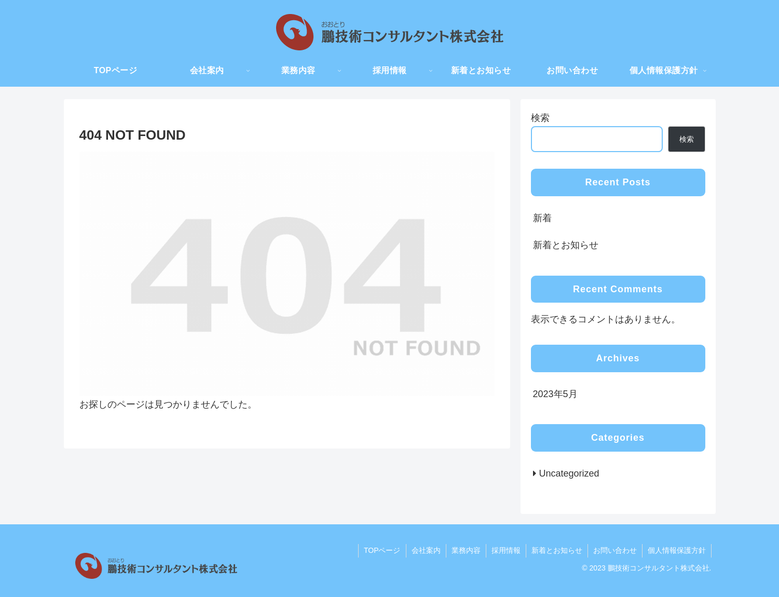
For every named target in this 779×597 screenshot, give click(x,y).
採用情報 (506, 550)
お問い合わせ (615, 550)
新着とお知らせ (565, 245)
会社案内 (426, 550)
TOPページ (382, 550)
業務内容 (466, 550)
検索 (540, 118)
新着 (542, 218)
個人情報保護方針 (677, 550)
